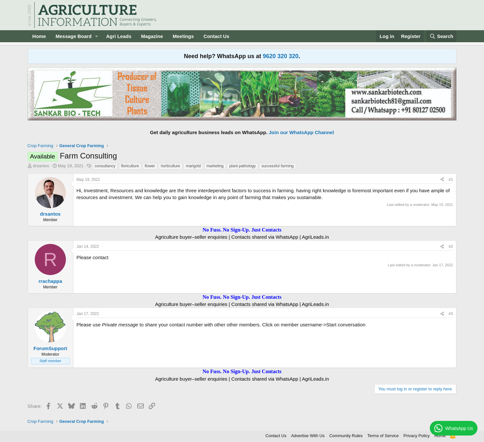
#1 (451, 179)
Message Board (74, 36)
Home (39, 36)
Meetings (183, 36)
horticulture (170, 166)
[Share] (442, 179)
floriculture (130, 166)
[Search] (441, 36)
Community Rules (346, 435)
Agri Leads (118, 36)
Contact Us (216, 36)
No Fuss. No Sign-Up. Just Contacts (242, 230)
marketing (215, 166)
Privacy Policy (416, 435)
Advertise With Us (308, 435)
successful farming (277, 166)
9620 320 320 (280, 56)
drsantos (41, 165)
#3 (451, 313)
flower (150, 166)
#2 (451, 246)
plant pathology (242, 166)
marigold (193, 166)
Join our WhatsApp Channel (301, 132)
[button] (96, 36)
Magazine (152, 36)
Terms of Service (383, 435)
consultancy (105, 166)
